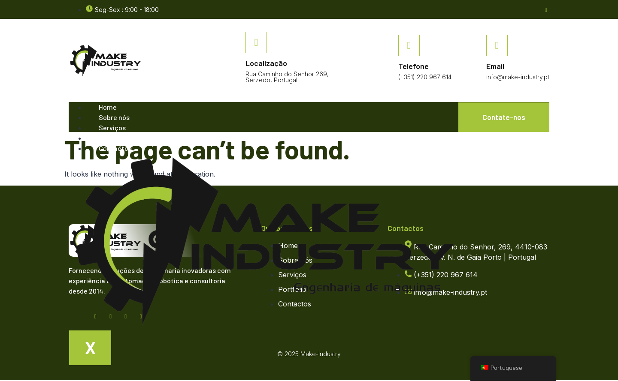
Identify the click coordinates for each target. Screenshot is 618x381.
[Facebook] (546, 9)
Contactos (115, 148)
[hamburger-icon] (441, 111)
